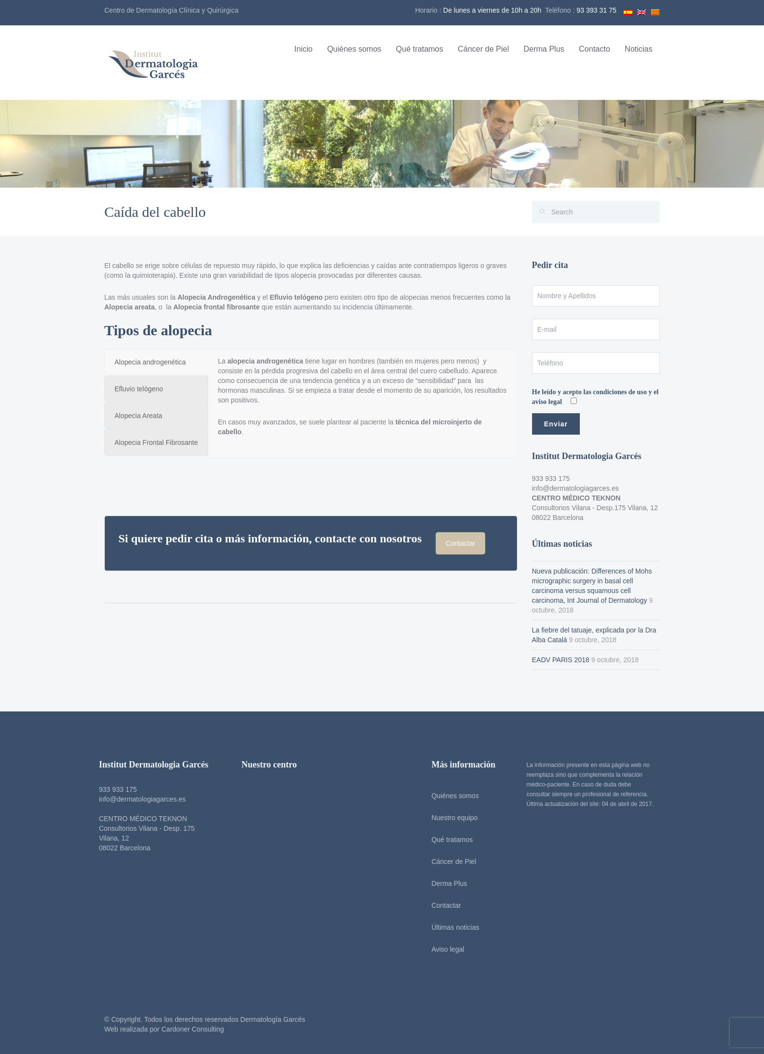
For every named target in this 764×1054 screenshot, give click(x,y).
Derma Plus (543, 49)
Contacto (594, 49)
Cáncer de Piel (483, 49)
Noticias (638, 49)
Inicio (303, 49)
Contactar (461, 543)
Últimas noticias (452, 927)
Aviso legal (444, 949)
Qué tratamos (419, 49)
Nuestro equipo (451, 818)
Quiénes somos (354, 49)
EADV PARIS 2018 (561, 660)
